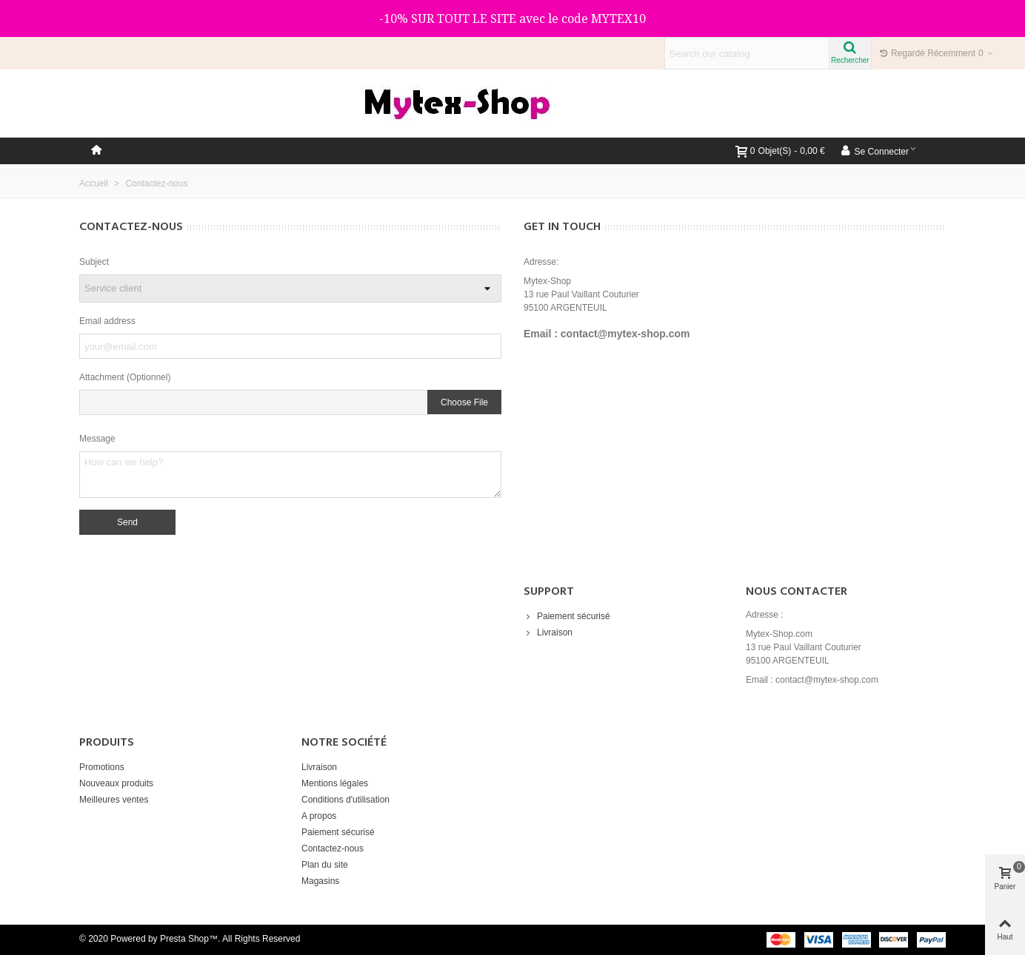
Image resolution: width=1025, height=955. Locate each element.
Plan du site (324, 865)
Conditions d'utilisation (345, 799)
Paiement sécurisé (567, 616)
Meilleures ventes (113, 799)
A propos (318, 816)
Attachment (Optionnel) (124, 377)
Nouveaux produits (116, 783)
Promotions (101, 767)
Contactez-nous (332, 848)
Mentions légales (334, 783)
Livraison (548, 632)
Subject (94, 262)
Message (97, 438)
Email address (107, 321)
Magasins (320, 881)
